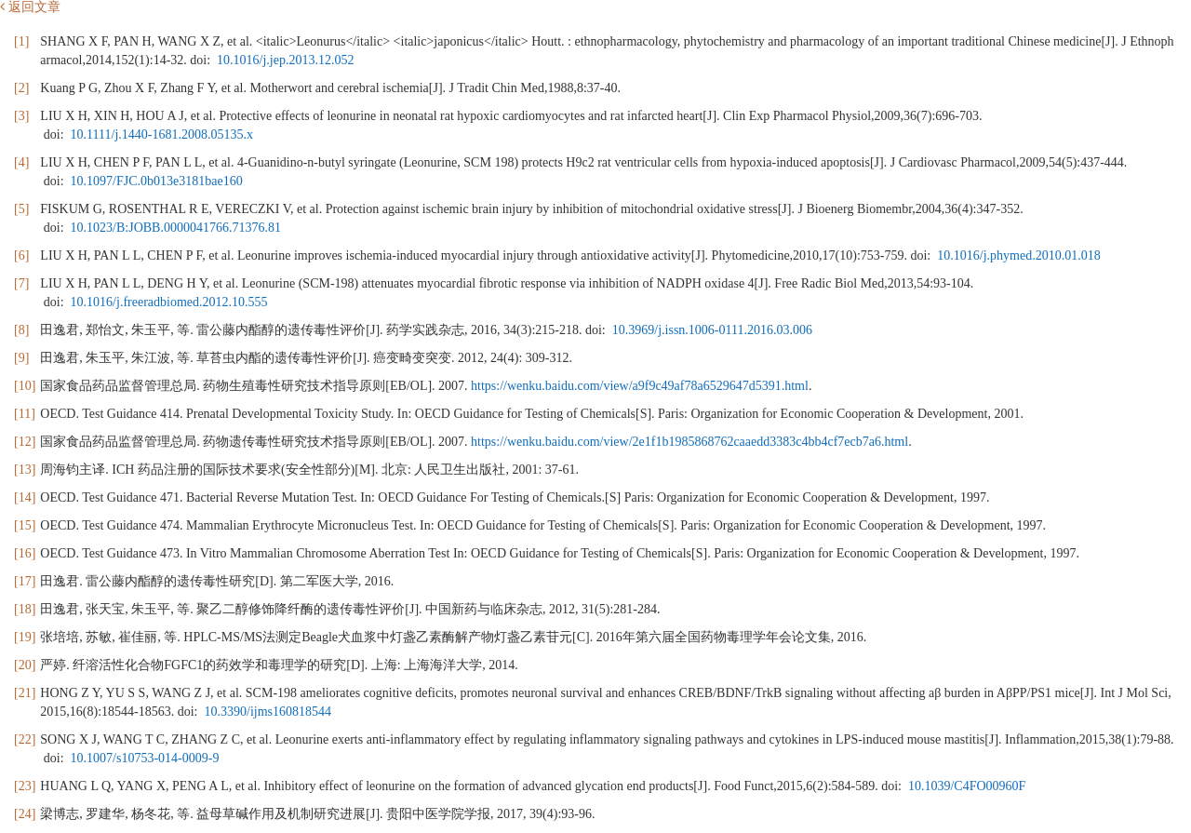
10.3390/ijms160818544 (268, 712)
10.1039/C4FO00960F (966, 786)
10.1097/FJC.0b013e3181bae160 (157, 181)
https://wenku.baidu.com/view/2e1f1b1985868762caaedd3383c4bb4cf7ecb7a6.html (689, 442)
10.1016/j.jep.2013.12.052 (285, 60)
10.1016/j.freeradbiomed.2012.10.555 (169, 302)
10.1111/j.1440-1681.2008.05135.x (162, 134)
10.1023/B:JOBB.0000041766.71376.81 (176, 228)
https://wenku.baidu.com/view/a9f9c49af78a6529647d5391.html (640, 386)
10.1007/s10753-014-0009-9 (145, 758)
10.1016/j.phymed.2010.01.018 (1018, 255)
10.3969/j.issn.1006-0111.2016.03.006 (712, 330)
